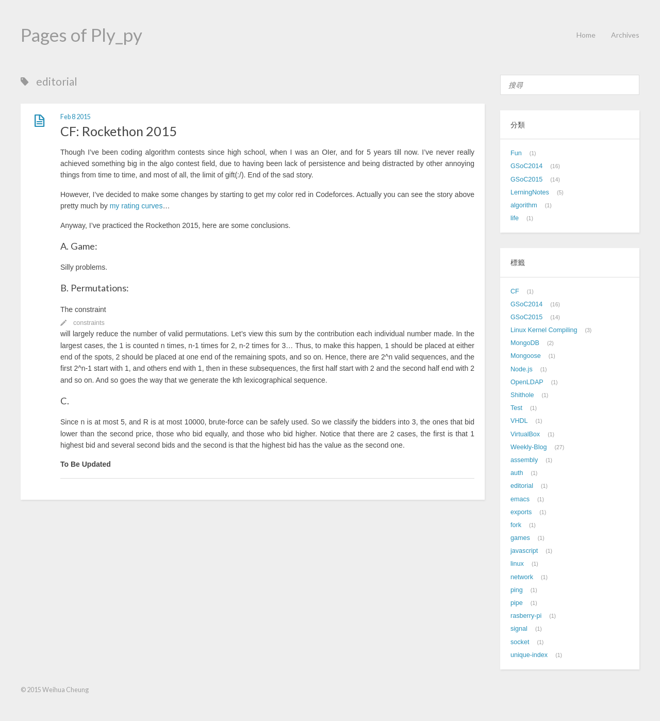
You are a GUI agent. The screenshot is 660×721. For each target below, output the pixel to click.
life (514, 218)
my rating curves (136, 206)
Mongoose (525, 355)
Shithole (522, 395)
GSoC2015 (526, 179)
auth (516, 473)
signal (518, 628)
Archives (625, 34)
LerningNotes (529, 192)
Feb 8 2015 (75, 117)
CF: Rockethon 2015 (118, 131)
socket (519, 642)
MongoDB (524, 343)
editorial (521, 485)
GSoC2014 (526, 166)
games (520, 538)
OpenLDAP (526, 382)
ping (516, 590)
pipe (516, 603)
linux (517, 563)
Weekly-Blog (528, 447)
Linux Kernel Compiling (544, 330)
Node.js (521, 369)
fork (515, 525)
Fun (516, 153)
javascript (524, 550)
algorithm (523, 205)
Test (516, 408)
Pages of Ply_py (81, 34)
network (521, 577)
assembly (524, 460)
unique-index (529, 655)
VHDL (519, 420)
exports (521, 512)
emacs (520, 499)
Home (586, 34)
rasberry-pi (525, 615)
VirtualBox (525, 434)
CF (514, 291)
